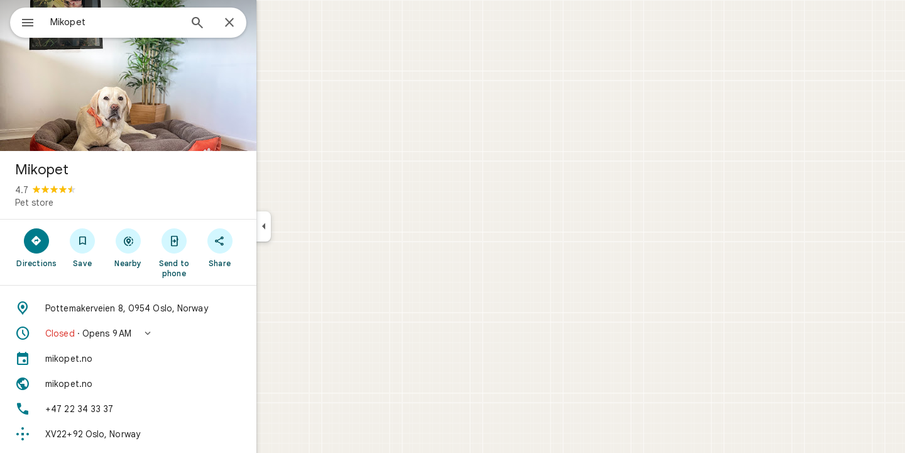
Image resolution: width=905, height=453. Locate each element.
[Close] (275, 23)
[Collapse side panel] (309, 226)
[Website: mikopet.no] (173, 383)
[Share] (265, 247)
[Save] (128, 247)
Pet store (79, 202)
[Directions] (82, 247)
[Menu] (22, 21)
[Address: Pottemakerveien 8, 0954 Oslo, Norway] (173, 308)
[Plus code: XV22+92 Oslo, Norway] (173, 434)
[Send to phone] (219, 252)
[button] (173, 333)
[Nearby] (174, 247)
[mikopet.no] (173, 358)
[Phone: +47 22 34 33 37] (173, 409)
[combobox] (147, 22)
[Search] (243, 24)
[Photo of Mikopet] (173, 75)
